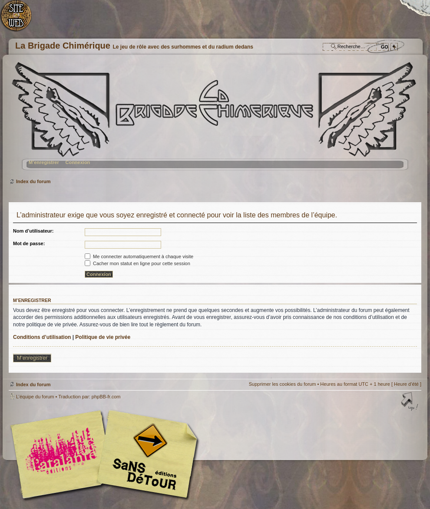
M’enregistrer (44, 162)
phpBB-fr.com (106, 396)
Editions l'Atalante (106, 454)
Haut (410, 402)
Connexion (77, 162)
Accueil (20, 19)
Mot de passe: (29, 243)
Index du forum (214, 119)
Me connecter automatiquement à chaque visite (139, 256)
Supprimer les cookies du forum (282, 384)
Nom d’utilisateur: (33, 230)
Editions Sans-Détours (145, 455)
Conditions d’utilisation (42, 337)
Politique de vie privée (102, 337)
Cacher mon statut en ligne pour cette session (137, 263)
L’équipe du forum (35, 396)
